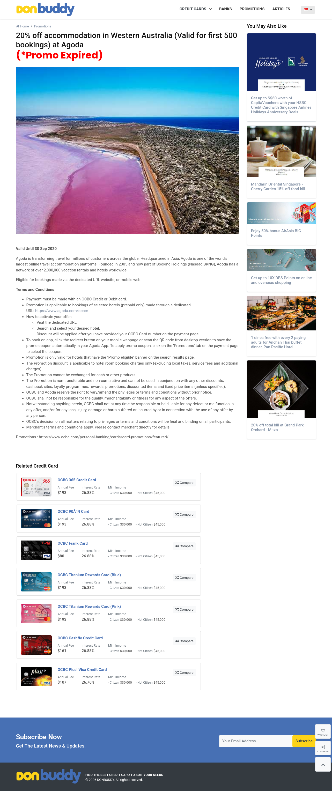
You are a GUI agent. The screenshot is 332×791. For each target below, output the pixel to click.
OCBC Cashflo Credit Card (80, 638)
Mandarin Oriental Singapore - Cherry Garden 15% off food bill (278, 186)
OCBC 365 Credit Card (77, 480)
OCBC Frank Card (73, 543)
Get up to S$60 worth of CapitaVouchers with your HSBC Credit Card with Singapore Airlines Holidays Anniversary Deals (281, 105)
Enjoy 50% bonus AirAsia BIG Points (276, 233)
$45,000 (159, 493)
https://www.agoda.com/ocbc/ (61, 310)
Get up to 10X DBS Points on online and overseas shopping (281, 280)
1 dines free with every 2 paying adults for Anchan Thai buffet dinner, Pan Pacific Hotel (278, 342)
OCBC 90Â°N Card (73, 511)
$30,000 (126, 493)
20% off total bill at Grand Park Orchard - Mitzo (277, 427)
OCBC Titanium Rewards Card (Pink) (89, 606)
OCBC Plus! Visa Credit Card (82, 669)
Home (22, 26)
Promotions (42, 26)
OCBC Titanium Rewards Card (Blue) (89, 575)
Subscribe (304, 741)
